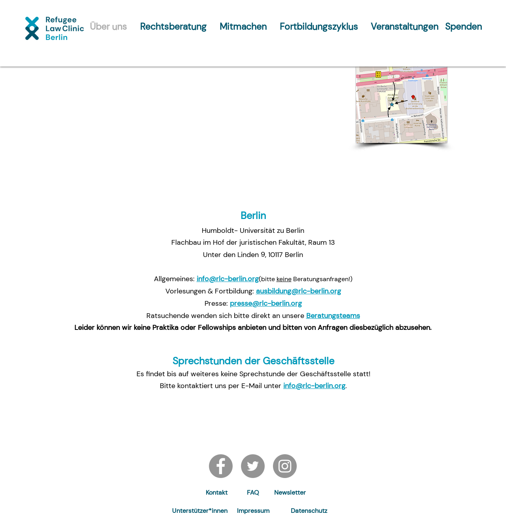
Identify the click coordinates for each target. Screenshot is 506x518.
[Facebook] (221, 466)
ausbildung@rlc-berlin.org (298, 291)
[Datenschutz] (309, 511)
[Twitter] (253, 466)
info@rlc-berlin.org (228, 279)
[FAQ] (253, 493)
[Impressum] (253, 511)
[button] (290, 493)
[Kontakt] (217, 493)
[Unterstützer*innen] (199, 511)
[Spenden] (463, 26)
